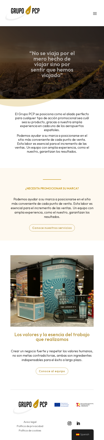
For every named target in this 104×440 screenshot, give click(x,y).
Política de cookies (30, 430)
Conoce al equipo (52, 371)
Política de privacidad (30, 426)
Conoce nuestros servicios (52, 228)
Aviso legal (30, 422)
